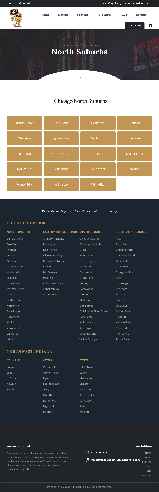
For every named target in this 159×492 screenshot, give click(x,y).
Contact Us (146, 475)
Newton (11, 384)
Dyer (46, 378)
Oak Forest (86, 306)
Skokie (11, 322)
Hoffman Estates (53, 261)
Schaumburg (51, 289)
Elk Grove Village (53, 255)
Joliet (119, 278)
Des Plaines (50, 250)
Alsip (119, 238)
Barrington (49, 244)
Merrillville (86, 378)
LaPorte (11, 378)
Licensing (82, 15)
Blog (149, 471)
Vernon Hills (14, 328)
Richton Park (87, 322)
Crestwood (122, 266)
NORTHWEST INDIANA (29, 351)
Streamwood (51, 294)
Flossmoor (86, 255)
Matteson (85, 300)
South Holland (88, 333)
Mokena (121, 294)
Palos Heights (124, 322)
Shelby (84, 406)
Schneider (86, 400)
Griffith (47, 395)
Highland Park (15, 266)
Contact (141, 15)
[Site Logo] (16, 18)
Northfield (13, 306)
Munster (85, 384)
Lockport (121, 289)
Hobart (47, 412)
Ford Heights (87, 261)
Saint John (86, 389)
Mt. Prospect (51, 272)
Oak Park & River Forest (94, 311)
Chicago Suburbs (27, 223)
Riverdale (85, 328)
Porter (11, 389)
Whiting (84, 412)
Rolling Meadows (53, 283)
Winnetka (12, 333)
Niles (9, 294)
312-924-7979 (22, 3)
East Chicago (51, 384)
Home (45, 15)
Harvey (84, 283)
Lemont (84, 294)
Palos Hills (122, 317)
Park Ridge (13, 311)
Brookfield (122, 244)
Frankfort (85, 266)
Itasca (47, 266)
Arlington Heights (53, 238)
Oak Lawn (122, 306)
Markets (63, 15)
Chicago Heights (89, 238)
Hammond (49, 400)
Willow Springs (88, 339)
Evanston (12, 250)
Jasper (11, 367)
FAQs (124, 15)
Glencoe (12, 261)
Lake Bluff (12, 278)
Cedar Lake (50, 367)
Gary (46, 389)
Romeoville (122, 333)
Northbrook (14, 300)
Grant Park (86, 278)
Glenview (12, 255)
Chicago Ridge (124, 250)
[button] (134, 25)
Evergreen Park (125, 272)
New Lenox (122, 300)
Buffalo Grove (15, 238)
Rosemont (13, 317)
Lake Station (87, 367)
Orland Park (123, 311)
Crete (83, 250)
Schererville (87, 395)
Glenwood (86, 272)
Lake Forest (14, 283)
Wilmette (12, 339)
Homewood (86, 289)
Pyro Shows (105, 15)
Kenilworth (13, 272)
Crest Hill (121, 261)
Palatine (48, 278)
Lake (9, 373)
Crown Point (50, 373)
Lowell (83, 373)
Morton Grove (15, 289)
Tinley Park (122, 339)
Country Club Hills (90, 244)
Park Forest (87, 317)
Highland (48, 406)
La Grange (122, 283)
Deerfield (12, 244)
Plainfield (121, 328)
